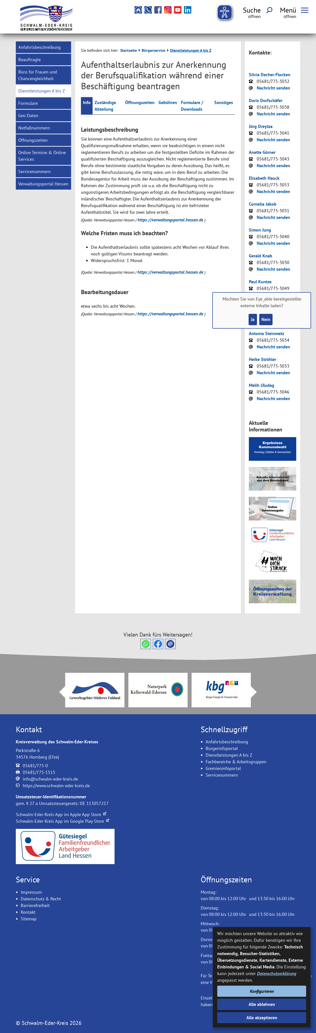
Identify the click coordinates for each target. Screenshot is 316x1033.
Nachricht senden (273, 88)
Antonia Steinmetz (266, 333)
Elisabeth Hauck (264, 178)
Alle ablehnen (262, 1004)
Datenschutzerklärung (276, 973)
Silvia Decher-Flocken (269, 74)
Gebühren (167, 102)
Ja (253, 319)
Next (257, 692)
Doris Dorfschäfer (265, 100)
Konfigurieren (262, 991)
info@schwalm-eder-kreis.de (50, 779)
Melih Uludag (261, 385)
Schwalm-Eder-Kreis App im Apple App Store (61, 814)
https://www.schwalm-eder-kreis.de (56, 785)
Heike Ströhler (262, 359)
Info (87, 102)
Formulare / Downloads (192, 106)
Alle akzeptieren (261, 1017)
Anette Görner (262, 152)
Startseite (128, 50)
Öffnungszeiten (140, 102)
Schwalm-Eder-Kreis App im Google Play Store (62, 821)
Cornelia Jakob (262, 204)
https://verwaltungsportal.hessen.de (171, 220)
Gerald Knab (260, 256)
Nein (265, 319)
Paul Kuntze (260, 282)
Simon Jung (260, 230)
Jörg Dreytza (261, 126)
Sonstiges (223, 102)
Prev (59, 692)
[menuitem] (43, 47)
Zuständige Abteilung (105, 106)
